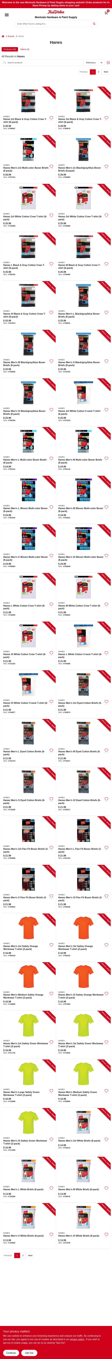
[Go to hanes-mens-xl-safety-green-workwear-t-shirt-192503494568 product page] (29, 1132)
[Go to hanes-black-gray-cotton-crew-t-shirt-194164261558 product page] (29, 257)
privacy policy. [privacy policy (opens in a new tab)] (77, 1339)
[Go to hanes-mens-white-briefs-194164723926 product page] (29, 1179)
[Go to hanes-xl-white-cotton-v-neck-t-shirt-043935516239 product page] (29, 694)
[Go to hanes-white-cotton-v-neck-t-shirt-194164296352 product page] (84, 402)
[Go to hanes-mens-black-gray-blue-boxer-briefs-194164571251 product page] (84, 305)
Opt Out (29, 1353)
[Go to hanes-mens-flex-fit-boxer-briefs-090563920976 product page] (29, 889)
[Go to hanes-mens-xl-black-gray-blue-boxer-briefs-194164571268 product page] (29, 402)
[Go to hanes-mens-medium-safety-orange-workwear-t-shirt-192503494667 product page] (29, 986)
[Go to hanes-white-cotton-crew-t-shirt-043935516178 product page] (29, 597)
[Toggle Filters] (108, 62)
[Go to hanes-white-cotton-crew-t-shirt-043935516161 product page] (84, 597)
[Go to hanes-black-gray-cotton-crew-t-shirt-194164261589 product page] (84, 111)
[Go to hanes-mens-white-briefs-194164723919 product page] (84, 1179)
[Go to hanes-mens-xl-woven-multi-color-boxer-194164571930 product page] (84, 548)
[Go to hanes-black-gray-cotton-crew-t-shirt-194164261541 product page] (84, 257)
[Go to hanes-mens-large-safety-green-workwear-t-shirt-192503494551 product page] (29, 1083)
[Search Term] (56, 24)
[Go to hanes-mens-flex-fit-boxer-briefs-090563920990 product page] (84, 840)
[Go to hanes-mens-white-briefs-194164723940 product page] (84, 1132)
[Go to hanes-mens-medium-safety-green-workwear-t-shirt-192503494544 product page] (84, 1083)
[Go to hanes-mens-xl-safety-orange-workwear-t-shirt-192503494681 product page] (84, 986)
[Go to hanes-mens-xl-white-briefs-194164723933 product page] (84, 1226)
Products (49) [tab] (10, 49)
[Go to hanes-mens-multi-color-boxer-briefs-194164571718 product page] (29, 451)
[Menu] (7, 15)
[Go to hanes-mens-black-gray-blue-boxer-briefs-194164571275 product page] (84, 159)
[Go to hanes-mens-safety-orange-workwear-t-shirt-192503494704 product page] (84, 937)
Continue (11, 1353)
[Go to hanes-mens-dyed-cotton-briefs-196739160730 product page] (84, 743)
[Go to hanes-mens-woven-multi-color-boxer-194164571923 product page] (29, 500)
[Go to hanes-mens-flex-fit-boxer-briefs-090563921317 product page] (29, 840)
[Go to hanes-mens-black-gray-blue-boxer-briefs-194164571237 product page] (84, 354)
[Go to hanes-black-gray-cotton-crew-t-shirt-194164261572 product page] (29, 111)
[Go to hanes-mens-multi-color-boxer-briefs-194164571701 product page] (84, 451)
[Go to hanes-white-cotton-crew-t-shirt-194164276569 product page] (84, 208)
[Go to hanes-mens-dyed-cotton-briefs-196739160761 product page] (84, 694)
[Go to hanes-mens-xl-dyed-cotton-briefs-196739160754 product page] (84, 792)
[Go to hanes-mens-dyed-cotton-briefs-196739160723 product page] (29, 792)
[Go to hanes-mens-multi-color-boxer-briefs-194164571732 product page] (29, 159)
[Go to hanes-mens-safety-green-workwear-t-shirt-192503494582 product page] (84, 1035)
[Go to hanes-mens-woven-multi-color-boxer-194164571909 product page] (29, 548)
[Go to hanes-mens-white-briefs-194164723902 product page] (29, 1226)
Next (106, 72)
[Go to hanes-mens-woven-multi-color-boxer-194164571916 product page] (84, 500)
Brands (11, 36)
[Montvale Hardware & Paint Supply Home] (56, 12)
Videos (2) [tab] (24, 49)
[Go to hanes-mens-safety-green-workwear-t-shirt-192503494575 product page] (29, 1035)
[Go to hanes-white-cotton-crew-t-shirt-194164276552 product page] (29, 208)
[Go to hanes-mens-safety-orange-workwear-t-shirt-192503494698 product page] (29, 937)
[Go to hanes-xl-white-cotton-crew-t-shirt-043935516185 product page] (29, 646)
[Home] (3, 36)
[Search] (94, 23)
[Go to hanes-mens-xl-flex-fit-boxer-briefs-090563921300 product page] (84, 889)
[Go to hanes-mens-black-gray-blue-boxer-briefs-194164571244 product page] (29, 354)
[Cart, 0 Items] (106, 12)
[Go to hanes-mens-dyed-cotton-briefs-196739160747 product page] (29, 743)
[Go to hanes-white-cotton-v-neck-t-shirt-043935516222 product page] (84, 646)
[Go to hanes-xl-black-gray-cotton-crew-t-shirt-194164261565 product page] (29, 305)
